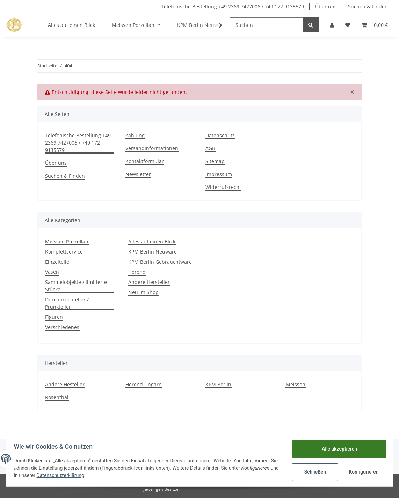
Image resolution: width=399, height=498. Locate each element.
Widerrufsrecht (223, 187)
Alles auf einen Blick (151, 241)
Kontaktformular (144, 161)
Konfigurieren (361, 472)
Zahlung (135, 135)
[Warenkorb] (374, 25)
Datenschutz (220, 135)
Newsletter (138, 174)
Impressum (218, 174)
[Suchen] (266, 24)
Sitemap (215, 161)
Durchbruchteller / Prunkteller (67, 303)
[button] (332, 25)
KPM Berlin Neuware (152, 251)
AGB (210, 148)
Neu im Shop (143, 292)
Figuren (54, 317)
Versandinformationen (151, 148)
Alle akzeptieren (336, 449)
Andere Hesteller (65, 384)
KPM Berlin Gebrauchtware (160, 261)
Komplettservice (64, 251)
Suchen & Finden (368, 6)
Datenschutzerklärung (102, 475)
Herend (137, 272)
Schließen (312, 472)
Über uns (326, 6)
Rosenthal (56, 397)
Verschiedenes (62, 327)
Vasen (52, 272)
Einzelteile (57, 261)
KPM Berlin (218, 384)
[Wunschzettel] (348, 25)
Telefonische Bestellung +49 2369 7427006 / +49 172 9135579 (232, 6)
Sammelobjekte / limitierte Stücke (76, 286)
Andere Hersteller (149, 282)
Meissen (295, 384)
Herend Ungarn (143, 384)
